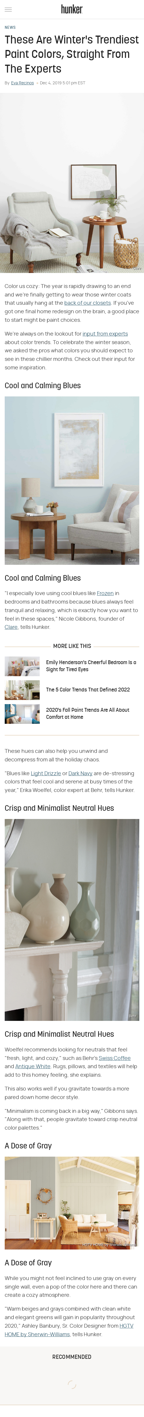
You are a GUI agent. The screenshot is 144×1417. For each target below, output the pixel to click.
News (10, 28)
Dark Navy (80, 773)
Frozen (105, 593)
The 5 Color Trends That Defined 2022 (88, 690)
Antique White (33, 1066)
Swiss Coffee (115, 1058)
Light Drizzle (46, 773)
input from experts (105, 334)
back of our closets (87, 303)
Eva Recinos (22, 83)
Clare (11, 627)
